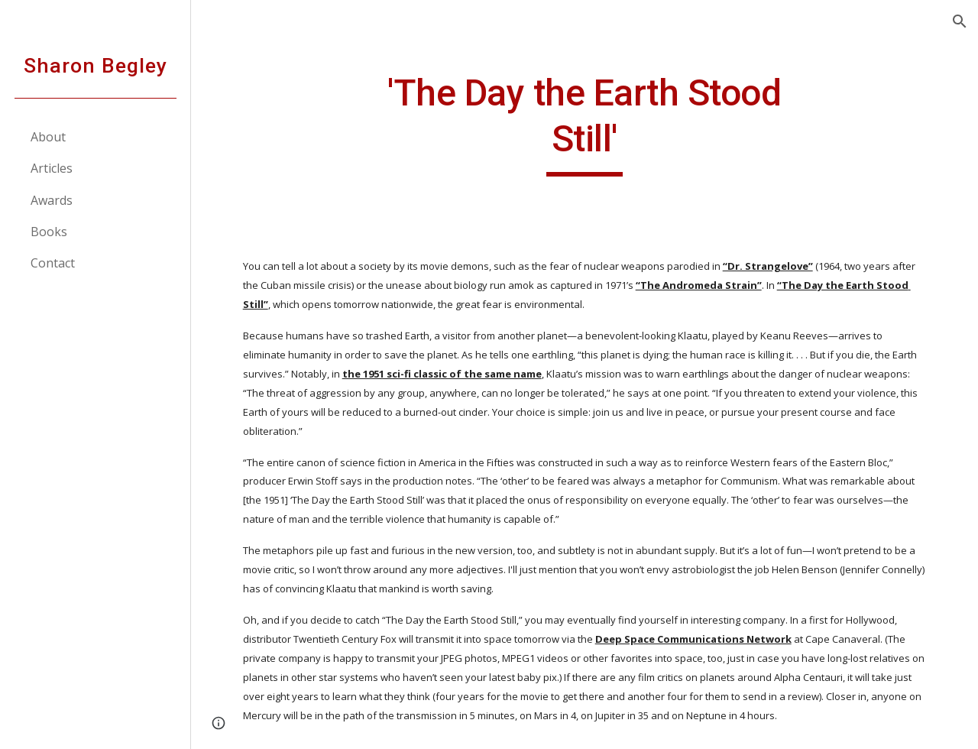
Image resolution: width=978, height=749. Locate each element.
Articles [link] (52, 168)
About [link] (48, 136)
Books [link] (49, 231)
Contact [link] (53, 263)
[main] (584, 123)
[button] (959, 21)
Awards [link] (52, 200)
